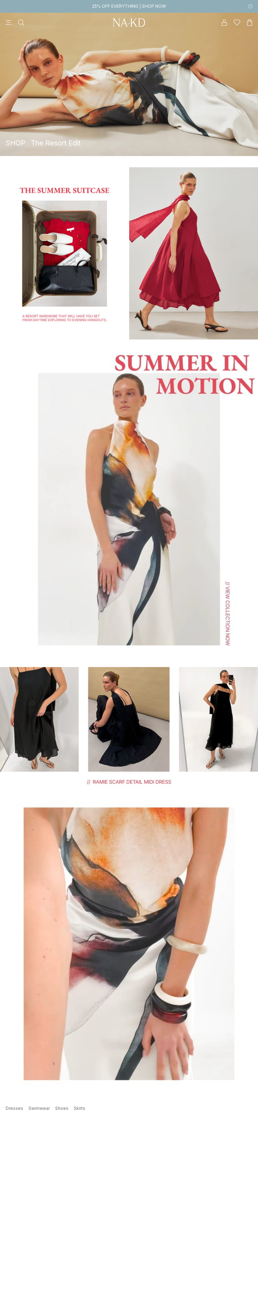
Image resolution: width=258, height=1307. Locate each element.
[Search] (21, 22)
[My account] (224, 22)
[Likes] (237, 22)
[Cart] (249, 22)
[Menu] (8, 22)
